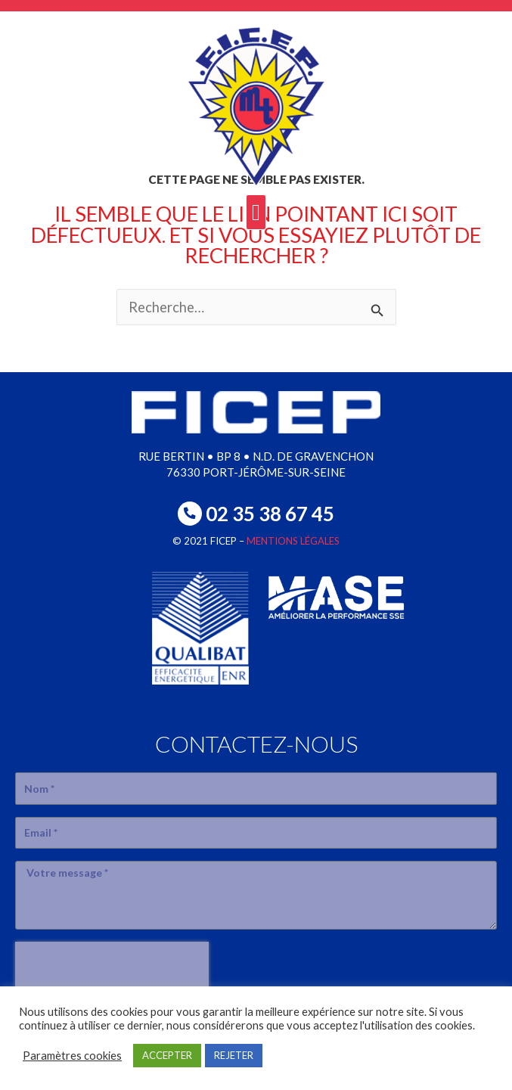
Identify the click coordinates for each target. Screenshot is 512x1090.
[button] (256, 212)
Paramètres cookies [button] (72, 1055)
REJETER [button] (233, 1055)
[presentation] (112, 964)
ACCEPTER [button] (167, 1055)
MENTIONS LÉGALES (293, 541)
